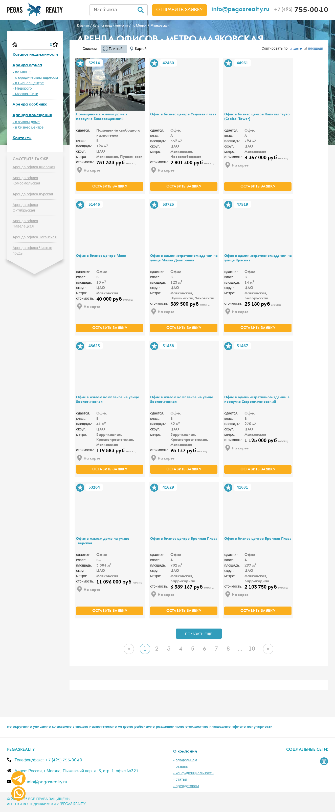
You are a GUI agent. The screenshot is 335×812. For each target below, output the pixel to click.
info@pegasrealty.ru (240, 10)
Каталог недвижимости (35, 55)
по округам (17, 727)
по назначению (98, 727)
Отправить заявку (179, 10)
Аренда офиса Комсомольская (26, 180)
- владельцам (185, 760)
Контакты (22, 138)
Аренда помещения (32, 115)
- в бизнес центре (28, 127)
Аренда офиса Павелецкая (25, 223)
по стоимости (192, 727)
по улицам (36, 727)
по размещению (165, 727)
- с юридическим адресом (35, 77)
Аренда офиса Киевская (34, 167)
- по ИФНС (22, 72)
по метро (120, 727)
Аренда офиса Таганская (35, 237)
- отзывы (181, 766)
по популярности (257, 727)
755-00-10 (301, 10)
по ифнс (233, 727)
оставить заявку (109, 187)
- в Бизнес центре (28, 83)
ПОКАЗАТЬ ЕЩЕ (199, 634)
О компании (185, 752)
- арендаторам (186, 786)
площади (313, 48)
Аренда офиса (27, 65)
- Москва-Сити (25, 94)
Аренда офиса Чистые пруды (32, 250)
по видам (75, 727)
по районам (139, 727)
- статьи (180, 779)
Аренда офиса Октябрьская (25, 207)
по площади (215, 727)
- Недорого (22, 88)
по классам (56, 727)
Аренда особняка (30, 105)
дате (296, 49)
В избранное (80, 63)
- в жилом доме (26, 122)
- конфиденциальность (193, 773)
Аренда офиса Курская (33, 194)
